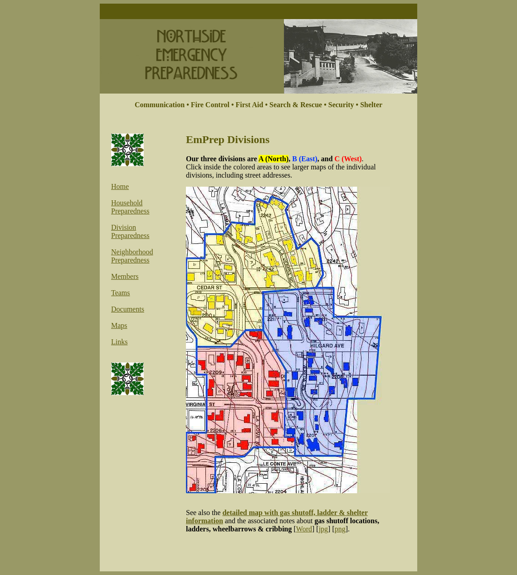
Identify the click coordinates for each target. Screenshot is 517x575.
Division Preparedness (130, 231)
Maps (119, 325)
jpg (323, 529)
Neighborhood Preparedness (132, 256)
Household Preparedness (130, 207)
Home (120, 186)
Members (124, 276)
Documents (127, 309)
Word (304, 529)
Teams (120, 293)
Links (119, 342)
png (340, 529)
